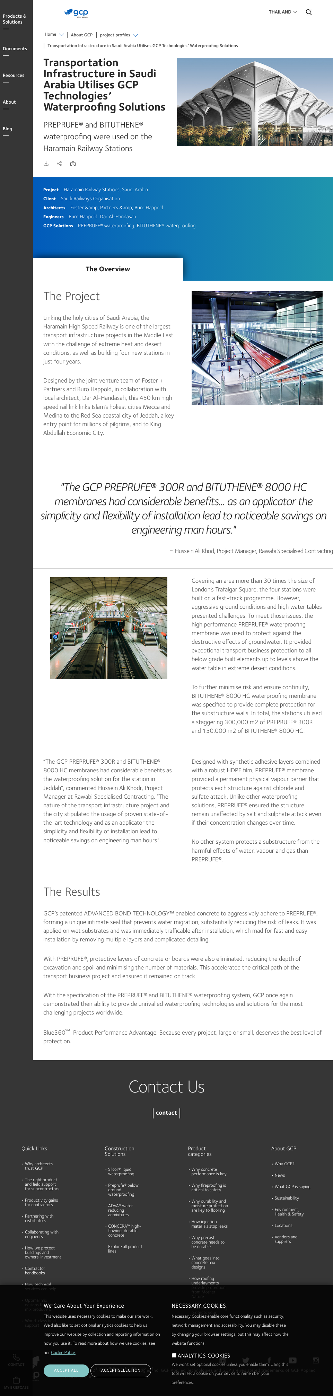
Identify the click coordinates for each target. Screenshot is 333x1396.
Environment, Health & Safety (289, 1212)
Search (309, 14)
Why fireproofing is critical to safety (209, 1188)
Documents (15, 49)
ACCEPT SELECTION (120, 1382)
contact (166, 1113)
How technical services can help (40, 1287)
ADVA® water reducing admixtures (120, 1211)
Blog (7, 129)
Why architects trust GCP (39, 1166)
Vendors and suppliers (286, 1239)
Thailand (280, 12)
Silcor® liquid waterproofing (121, 1172)
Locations (283, 1226)
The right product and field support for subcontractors (42, 1185)
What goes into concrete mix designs (206, 1263)
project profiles (115, 35)
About (9, 102)
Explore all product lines (125, 1249)
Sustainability (287, 1198)
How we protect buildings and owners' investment (43, 1253)
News (280, 1176)
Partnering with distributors (39, 1218)
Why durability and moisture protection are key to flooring (210, 1206)
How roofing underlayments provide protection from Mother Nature (209, 1288)
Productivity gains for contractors (41, 1203)
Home (50, 35)
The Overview (108, 269)
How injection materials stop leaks (210, 1224)
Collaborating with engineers (42, 1234)
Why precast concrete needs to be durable (208, 1242)
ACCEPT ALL (66, 1382)
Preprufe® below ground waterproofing (123, 1190)
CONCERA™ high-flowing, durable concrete (124, 1231)
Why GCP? (285, 1164)
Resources (13, 75)
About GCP (82, 35)
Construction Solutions (119, 1151)
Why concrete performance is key (209, 1172)
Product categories (200, 1151)
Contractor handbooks (35, 1271)
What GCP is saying (292, 1187)
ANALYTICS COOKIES (204, 1367)
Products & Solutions (14, 19)
